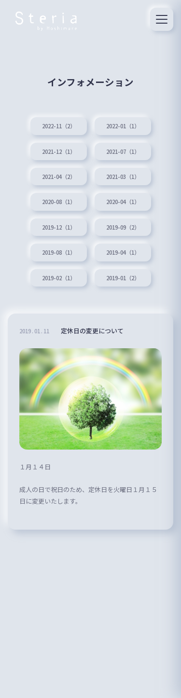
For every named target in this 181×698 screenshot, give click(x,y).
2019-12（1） (58, 227)
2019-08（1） (58, 252)
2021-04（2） (58, 176)
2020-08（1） (58, 201)
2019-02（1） (58, 278)
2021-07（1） (122, 151)
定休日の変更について (92, 330)
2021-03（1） (122, 176)
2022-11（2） (58, 126)
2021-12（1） (58, 151)
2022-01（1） (122, 126)
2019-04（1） (122, 252)
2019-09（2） (122, 227)
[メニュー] (161, 19)
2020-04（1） (122, 201)
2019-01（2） (122, 278)
